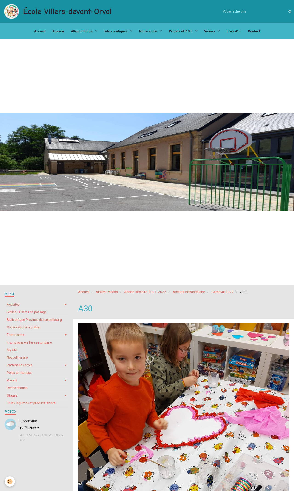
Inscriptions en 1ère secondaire (29, 342)
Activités (13, 304)
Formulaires (15, 335)
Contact (254, 31)
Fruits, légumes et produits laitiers (31, 403)
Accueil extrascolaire (189, 292)
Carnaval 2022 (223, 292)
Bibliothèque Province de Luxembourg (34, 320)
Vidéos (210, 31)
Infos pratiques (116, 31)
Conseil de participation (24, 327)
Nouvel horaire (17, 357)
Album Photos (82, 31)
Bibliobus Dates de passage (27, 312)
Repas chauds (17, 388)
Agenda (58, 31)
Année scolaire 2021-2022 (145, 292)
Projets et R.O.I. (181, 31)
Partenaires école (19, 365)
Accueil (39, 31)
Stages (12, 395)
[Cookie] (10, 481)
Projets (12, 380)
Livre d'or (234, 31)
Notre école (148, 31)
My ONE (12, 350)
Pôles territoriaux (19, 373)
